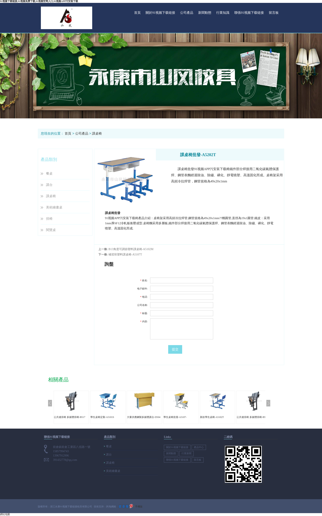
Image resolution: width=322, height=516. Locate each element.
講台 (49, 184)
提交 (175, 349)
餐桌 (49, 173)
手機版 (139, 506)
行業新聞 (186, 453)
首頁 (137, 12)
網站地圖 (5, 514)
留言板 (274, 12)
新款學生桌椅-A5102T (212, 417)
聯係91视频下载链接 (249, 12)
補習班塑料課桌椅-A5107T (125, 254)
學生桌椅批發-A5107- (175, 417)
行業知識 (222, 12)
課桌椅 (97, 133)
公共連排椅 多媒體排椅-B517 (69, 417)
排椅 (49, 218)
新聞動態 (204, 12)
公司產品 (186, 12)
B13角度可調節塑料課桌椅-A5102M (130, 249)
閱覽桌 (51, 230)
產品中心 (199, 447)
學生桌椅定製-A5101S (102, 417)
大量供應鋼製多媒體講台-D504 (143, 417)
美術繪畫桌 (54, 207)
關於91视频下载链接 (160, 12)
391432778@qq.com (65, 459)
